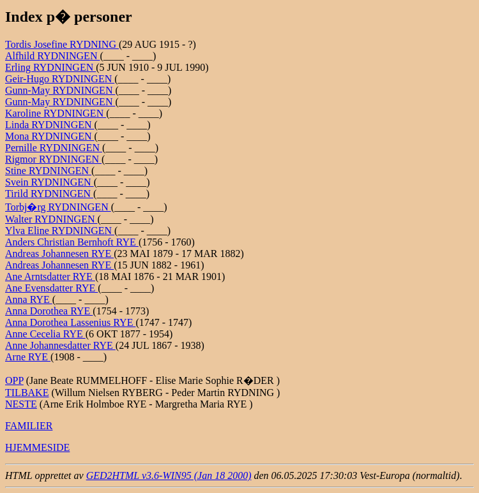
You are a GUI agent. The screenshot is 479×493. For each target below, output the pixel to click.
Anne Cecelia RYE (45, 333)
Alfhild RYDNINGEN (52, 55)
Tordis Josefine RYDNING (62, 44)
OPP (14, 380)
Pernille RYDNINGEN (53, 147)
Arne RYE (27, 356)
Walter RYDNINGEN (51, 219)
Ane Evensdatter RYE (51, 288)
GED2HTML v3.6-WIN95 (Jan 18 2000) (169, 475)
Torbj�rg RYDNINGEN (58, 207)
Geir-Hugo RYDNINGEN (59, 78)
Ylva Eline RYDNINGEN (59, 230)
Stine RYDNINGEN (48, 170)
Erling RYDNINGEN (50, 67)
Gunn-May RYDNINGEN (60, 90)
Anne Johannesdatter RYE (60, 345)
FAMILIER (28, 425)
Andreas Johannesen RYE (59, 253)
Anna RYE (28, 299)
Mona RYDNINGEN (50, 136)
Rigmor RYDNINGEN (53, 159)
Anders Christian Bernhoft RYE (72, 242)
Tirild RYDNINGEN (49, 193)
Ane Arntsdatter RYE (50, 276)
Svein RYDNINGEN (49, 182)
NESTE (21, 404)
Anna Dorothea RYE (49, 310)
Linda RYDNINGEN (50, 124)
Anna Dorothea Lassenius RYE (70, 322)
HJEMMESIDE (37, 447)
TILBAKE (27, 392)
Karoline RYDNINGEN (55, 113)
